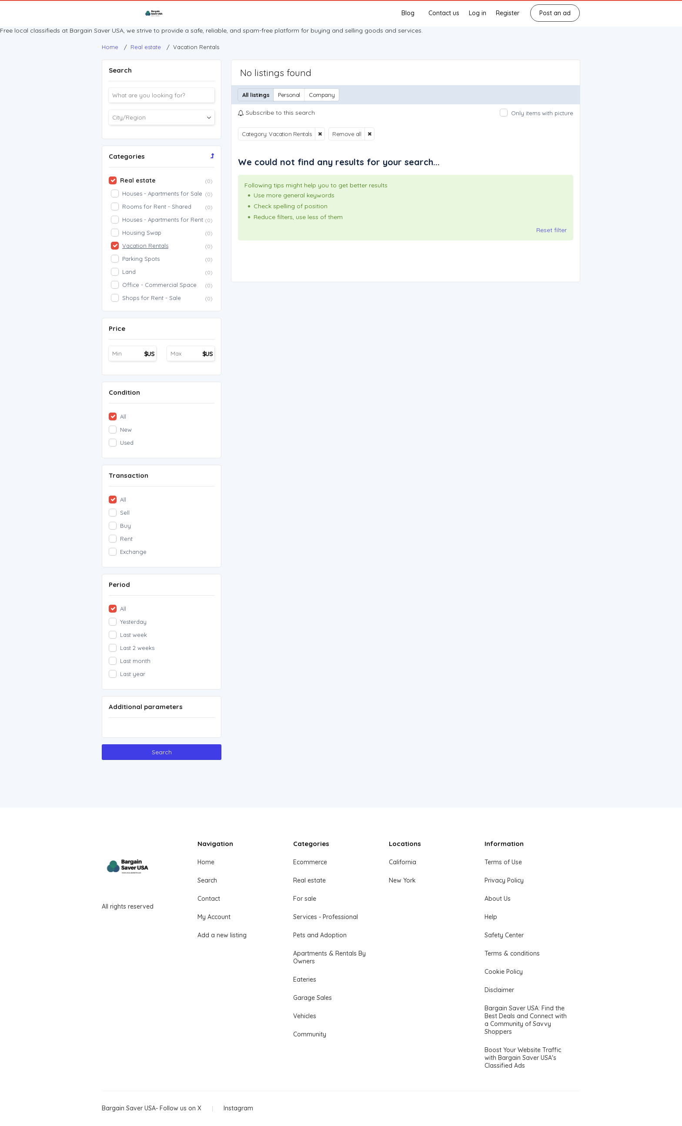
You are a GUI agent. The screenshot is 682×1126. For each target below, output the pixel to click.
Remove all (346, 133)
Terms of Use (503, 862)
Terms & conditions (512, 953)
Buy (125, 525)
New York (402, 880)
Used (127, 442)
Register (507, 13)
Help (491, 917)
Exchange (133, 551)
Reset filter (551, 230)
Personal (289, 94)
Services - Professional (325, 917)
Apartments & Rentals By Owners (329, 957)
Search (162, 752)
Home (205, 862)
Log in (477, 13)
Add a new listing (222, 935)
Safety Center (504, 935)
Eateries (304, 979)
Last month (135, 660)
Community (309, 1034)
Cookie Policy (504, 972)
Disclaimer (499, 990)
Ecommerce (310, 862)
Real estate (309, 880)
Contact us (443, 13)
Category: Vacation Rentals (276, 133)
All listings (255, 94)
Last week (133, 634)
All (123, 416)
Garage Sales (312, 998)
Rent (126, 538)
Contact (208, 899)
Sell (125, 512)
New (126, 429)
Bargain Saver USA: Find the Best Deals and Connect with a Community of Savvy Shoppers (526, 1020)
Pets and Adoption (320, 935)
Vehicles (304, 1016)
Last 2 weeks (137, 647)
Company (321, 94)
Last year (132, 673)
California (402, 862)
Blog (408, 13)
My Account (214, 917)
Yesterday (133, 621)
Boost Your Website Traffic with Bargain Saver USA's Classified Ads (523, 1057)
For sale (304, 899)
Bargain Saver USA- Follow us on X (151, 1108)
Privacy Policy (504, 880)
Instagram (238, 1108)
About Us (498, 899)
